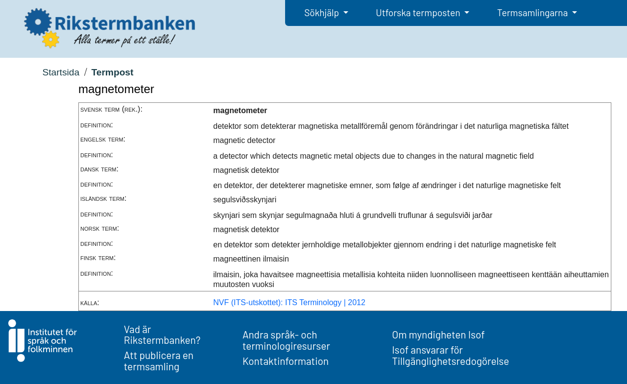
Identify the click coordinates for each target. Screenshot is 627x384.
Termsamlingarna (533, 12)
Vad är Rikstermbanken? (162, 334)
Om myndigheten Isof (438, 334)
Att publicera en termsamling (158, 360)
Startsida (60, 72)
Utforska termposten (419, 12)
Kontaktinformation (285, 361)
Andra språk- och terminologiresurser (286, 340)
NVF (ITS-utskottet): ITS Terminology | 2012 (289, 302)
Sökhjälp (322, 12)
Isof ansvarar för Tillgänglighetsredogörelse (450, 355)
